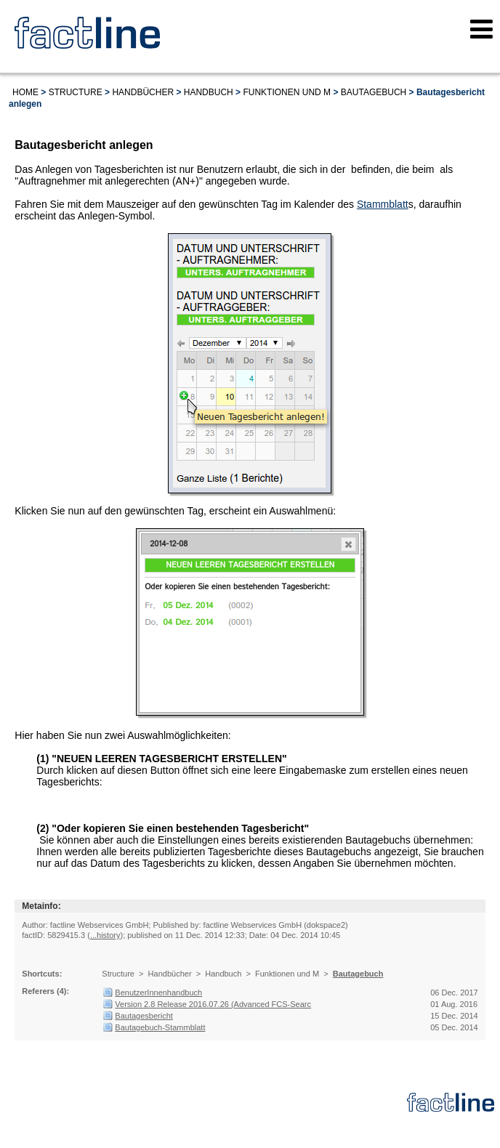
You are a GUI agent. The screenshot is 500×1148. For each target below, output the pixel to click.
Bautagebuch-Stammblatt (160, 1027)
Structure (75, 92)
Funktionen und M (287, 92)
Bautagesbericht (144, 1015)
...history (105, 935)
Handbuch (208, 92)
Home (25, 92)
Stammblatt (382, 204)
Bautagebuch (373, 92)
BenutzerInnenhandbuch (158, 992)
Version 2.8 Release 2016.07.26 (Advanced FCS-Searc (213, 1004)
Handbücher (143, 92)
